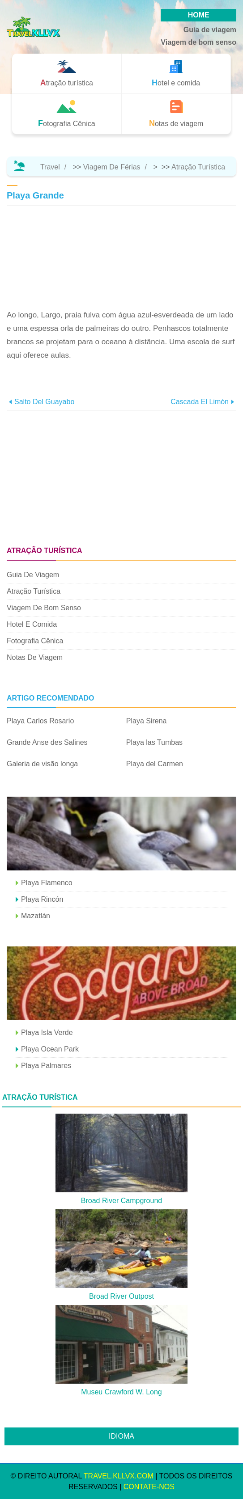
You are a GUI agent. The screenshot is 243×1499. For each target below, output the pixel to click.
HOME (198, 15)
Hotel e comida (32, 624)
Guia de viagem (209, 30)
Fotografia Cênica (35, 641)
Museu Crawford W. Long (121, 1392)
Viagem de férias (112, 167)
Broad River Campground (121, 1200)
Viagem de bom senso (198, 42)
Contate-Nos (149, 1487)
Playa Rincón (42, 899)
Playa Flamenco (46, 883)
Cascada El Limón (200, 401)
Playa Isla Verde (47, 1032)
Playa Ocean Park (50, 1049)
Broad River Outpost (121, 1296)
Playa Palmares (46, 1065)
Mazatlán (35, 916)
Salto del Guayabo (44, 401)
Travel (50, 167)
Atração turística (198, 167)
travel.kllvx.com (118, 1476)
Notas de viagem (35, 657)
